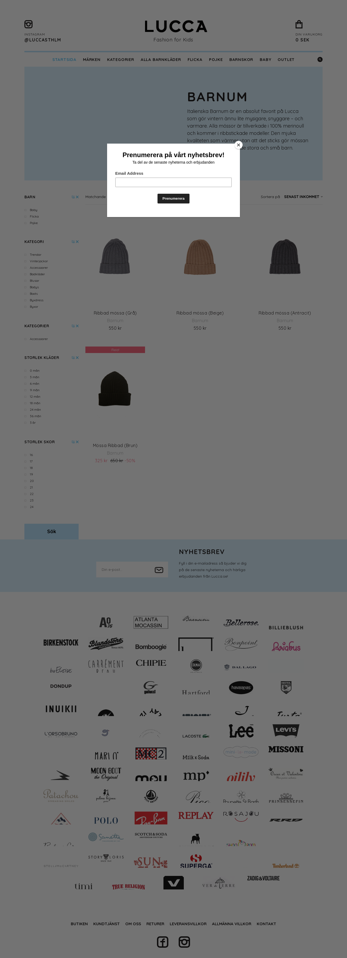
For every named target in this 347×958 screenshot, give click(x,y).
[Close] (238, 145)
